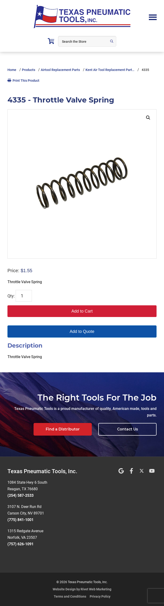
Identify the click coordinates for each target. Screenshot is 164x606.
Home (11, 70)
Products (28, 70)
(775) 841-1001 (20, 520)
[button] (148, 117)
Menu (152, 16)
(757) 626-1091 (20, 544)
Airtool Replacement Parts (60, 70)
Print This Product (23, 80)
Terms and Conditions (70, 596)
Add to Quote (82, 331)
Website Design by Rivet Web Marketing (82, 589)
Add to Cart (81, 311)
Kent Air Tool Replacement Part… (109, 70)
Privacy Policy (100, 596)
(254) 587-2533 (20, 495)
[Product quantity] (24, 296)
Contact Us (127, 429)
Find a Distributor (63, 429)
